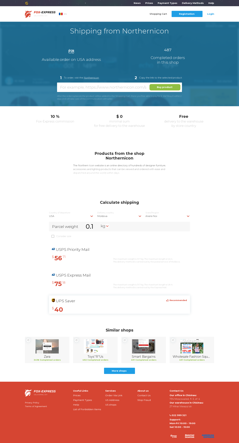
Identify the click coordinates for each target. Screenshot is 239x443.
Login (210, 13)
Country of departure (59, 213)
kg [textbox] (103, 226)
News (137, 3)
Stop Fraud (144, 400)
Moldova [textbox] (102, 216)
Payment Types (167, 3)
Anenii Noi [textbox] (151, 216)
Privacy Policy (32, 402)
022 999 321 (178, 415)
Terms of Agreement (36, 406)
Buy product (164, 87)
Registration (186, 13)
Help (211, 3)
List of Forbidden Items (87, 409)
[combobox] (71, 216)
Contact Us (144, 395)
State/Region (152, 213)
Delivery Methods (193, 3)
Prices (149, 3)
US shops (110, 404)
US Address (112, 400)
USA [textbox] (51, 216)
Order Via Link (113, 395)
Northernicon (91, 77)
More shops (119, 370)
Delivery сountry (105, 213)
